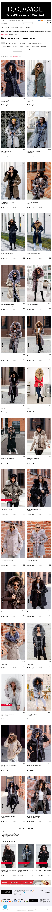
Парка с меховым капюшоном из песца (8, 407)
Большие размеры (47, 31)
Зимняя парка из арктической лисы (8, 356)
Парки (9, 31)
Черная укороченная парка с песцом (34, 510)
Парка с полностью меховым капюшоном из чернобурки (8, 305)
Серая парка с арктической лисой (33, 203)
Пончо (26, 31)
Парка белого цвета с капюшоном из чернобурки (33, 305)
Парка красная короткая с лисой (33, 407)
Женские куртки (40, 31)
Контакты (21, 27)
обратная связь (33, 900)
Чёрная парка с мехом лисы (7, 458)
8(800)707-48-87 (45, 891)
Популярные (15, 56)
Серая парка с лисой (32, 560)
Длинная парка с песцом (7, 253)
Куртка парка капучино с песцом (33, 459)
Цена (11, 56)
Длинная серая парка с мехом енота (34, 100)
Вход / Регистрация (47, 20)
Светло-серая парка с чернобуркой (6, 152)
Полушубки (30, 31)
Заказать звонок (4, 23)
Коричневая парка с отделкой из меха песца (8, 203)
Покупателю (28, 27)
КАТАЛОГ (4, 31)
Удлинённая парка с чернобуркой (32, 663)
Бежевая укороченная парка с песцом (8, 766)
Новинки (20, 56)
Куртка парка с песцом (6, 509)
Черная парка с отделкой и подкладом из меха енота (33, 817)
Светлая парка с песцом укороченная (7, 561)
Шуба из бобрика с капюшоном (43, 870)
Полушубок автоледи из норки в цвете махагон (8, 871)
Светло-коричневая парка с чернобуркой (7, 663)
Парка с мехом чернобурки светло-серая (33, 152)
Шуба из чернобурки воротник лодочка (25, 871)
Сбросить (17, 53)
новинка (2, 89)
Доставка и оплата (14, 27)
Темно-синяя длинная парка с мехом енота (34, 254)
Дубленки (13, 31)
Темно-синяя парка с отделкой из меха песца (8, 100)
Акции (23, 31)
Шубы (7, 31)
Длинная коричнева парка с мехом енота (7, 612)
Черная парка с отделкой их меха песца (33, 612)
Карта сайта (42, 902)
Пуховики (35, 31)
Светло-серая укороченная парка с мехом (7, 715)
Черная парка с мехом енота (34, 765)
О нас (2, 27)
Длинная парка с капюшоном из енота (34, 356)
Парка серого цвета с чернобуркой (32, 715)
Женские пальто (18, 31)
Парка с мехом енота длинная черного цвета (8, 817)
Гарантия (7, 27)
